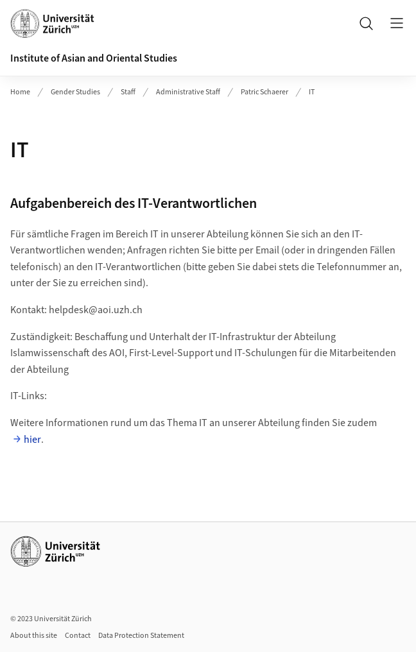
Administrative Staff (188, 92)
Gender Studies (75, 92)
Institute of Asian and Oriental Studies (93, 58)
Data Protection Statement (141, 635)
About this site (33, 635)
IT (312, 92)
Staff (128, 92)
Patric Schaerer (264, 92)
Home (20, 92)
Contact (78, 635)
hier (32, 440)
